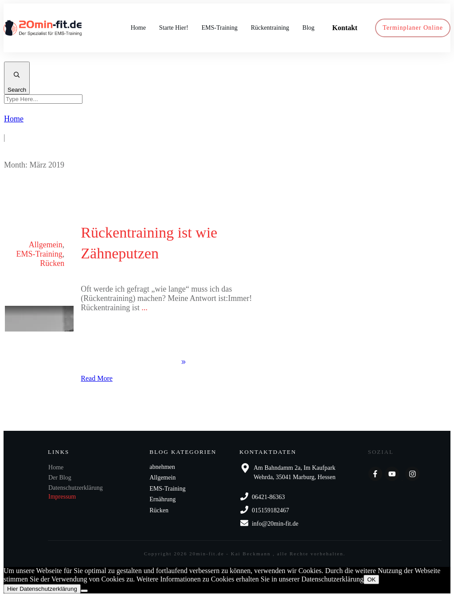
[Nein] (84, 590)
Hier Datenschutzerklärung (42, 588)
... (144, 307)
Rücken (52, 263)
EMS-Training (39, 254)
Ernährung (162, 499)
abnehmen (162, 467)
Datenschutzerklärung (75, 487)
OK (371, 579)
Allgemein (46, 244)
